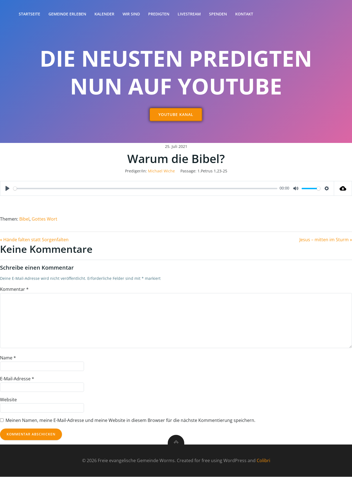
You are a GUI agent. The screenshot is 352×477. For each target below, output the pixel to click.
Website (8, 400)
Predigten (158, 14)
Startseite (29, 14)
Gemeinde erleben (67, 14)
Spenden (218, 14)
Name (8, 358)
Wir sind (131, 14)
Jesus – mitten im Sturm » (325, 240)
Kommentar (14, 289)
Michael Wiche (161, 171)
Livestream (189, 14)
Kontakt (244, 14)
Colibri (263, 460)
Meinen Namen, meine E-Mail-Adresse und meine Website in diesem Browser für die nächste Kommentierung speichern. (130, 421)
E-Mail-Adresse (17, 379)
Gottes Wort (44, 219)
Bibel (24, 219)
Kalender (104, 14)
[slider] (145, 188)
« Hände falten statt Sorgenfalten (34, 240)
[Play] (7, 188)
